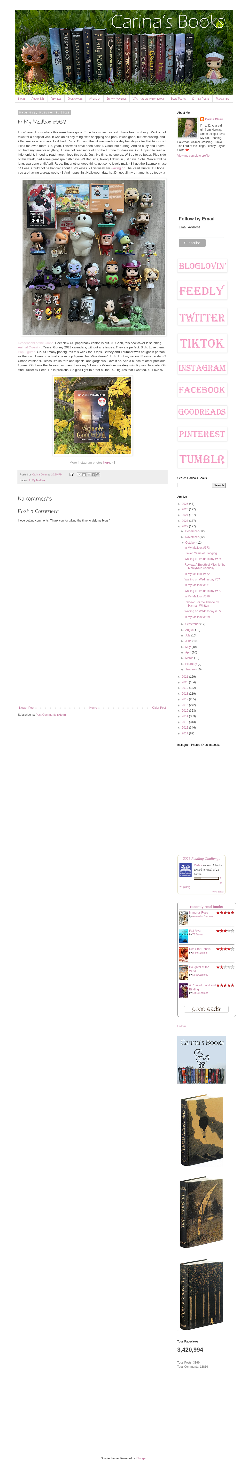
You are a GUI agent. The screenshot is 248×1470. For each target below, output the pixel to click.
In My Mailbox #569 (197, 617)
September (192, 624)
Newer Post (26, 707)
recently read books (206, 907)
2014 (185, 716)
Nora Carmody (200, 974)
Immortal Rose (198, 912)
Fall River (195, 930)
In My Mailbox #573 (197, 547)
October (190, 542)
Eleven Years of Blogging (201, 553)
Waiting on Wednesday (148, 98)
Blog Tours (178, 98)
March (189, 658)
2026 (185, 504)
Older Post (159, 707)
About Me (37, 98)
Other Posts (200, 98)
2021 (185, 676)
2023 (185, 520)
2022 (185, 526)
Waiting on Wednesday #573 (203, 591)
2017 (185, 699)
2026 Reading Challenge (201, 858)
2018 (185, 693)
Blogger (141, 1458)
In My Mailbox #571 (197, 585)
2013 (185, 722)
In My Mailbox (116, 98)
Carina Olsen (214, 119)
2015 (185, 710)
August (190, 630)
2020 (185, 682)
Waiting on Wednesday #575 (203, 559)
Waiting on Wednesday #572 (203, 611)
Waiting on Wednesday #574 (203, 579)
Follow (181, 1026)
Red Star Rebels (199, 949)
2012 (185, 727)
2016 (185, 705)
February (191, 664)
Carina (198, 865)
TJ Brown (197, 934)
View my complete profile (193, 155)
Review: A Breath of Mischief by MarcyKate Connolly (205, 566)
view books (218, 891)
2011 (185, 733)
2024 (185, 515)
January (190, 669)
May (188, 647)
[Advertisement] (92, 666)
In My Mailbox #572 (197, 574)
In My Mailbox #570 (197, 596)
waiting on (118, 168)
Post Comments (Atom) (51, 714)
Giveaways (75, 98)
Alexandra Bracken (202, 916)
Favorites (222, 98)
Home (21, 98)
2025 (185, 509)
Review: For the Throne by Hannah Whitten (202, 604)
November (192, 537)
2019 (185, 688)
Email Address (189, 227)
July (188, 635)
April (188, 652)
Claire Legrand (200, 993)
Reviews (56, 98)
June (188, 641)
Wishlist (95, 98)
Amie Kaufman (200, 952)
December (192, 531)
